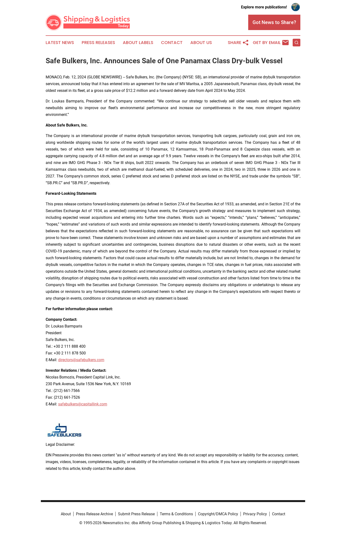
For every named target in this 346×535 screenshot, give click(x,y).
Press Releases (98, 42)
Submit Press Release (136, 514)
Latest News (60, 42)
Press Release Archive (94, 514)
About (66, 514)
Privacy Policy (255, 514)
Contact (172, 42)
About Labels (138, 42)
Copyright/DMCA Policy (218, 514)
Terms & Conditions (176, 514)
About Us (201, 42)
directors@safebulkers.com (81, 360)
